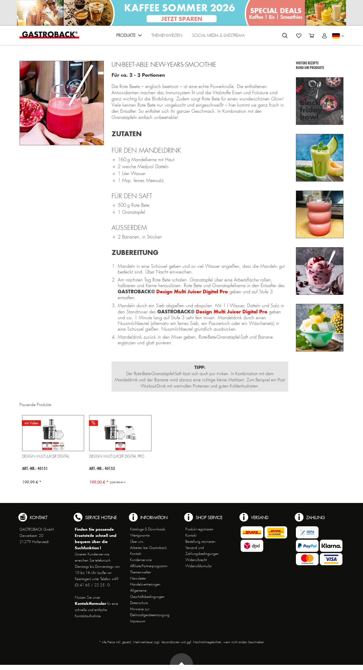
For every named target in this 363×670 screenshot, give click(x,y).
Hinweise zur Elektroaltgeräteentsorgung (149, 612)
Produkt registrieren (199, 529)
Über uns (136, 541)
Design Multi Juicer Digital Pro (192, 291)
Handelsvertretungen (145, 584)
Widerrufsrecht (196, 559)
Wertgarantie (140, 535)
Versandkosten (170, 642)
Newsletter (138, 578)
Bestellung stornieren (200, 541)
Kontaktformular (90, 603)
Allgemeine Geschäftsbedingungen (147, 593)
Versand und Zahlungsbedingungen (202, 550)
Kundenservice (141, 559)
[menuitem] (129, 36)
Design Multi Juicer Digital (45, 456)
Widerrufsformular (198, 566)
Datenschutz (139, 602)
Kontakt (135, 553)
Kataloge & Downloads (147, 529)
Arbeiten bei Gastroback (148, 547)
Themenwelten (140, 572)
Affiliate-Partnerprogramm (148, 566)
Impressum (137, 621)
